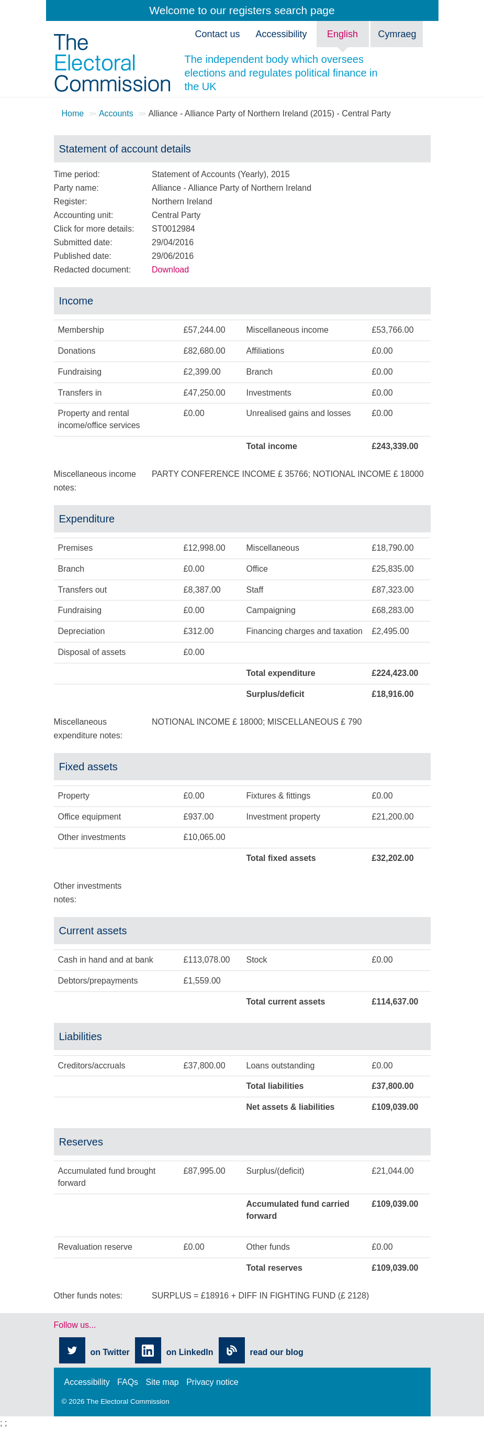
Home (73, 113)
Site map (162, 1382)
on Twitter (110, 1352)
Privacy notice (212, 1382)
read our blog (276, 1352)
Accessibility (87, 1382)
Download (170, 269)
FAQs (127, 1382)
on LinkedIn (189, 1352)
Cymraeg (397, 34)
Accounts (116, 113)
